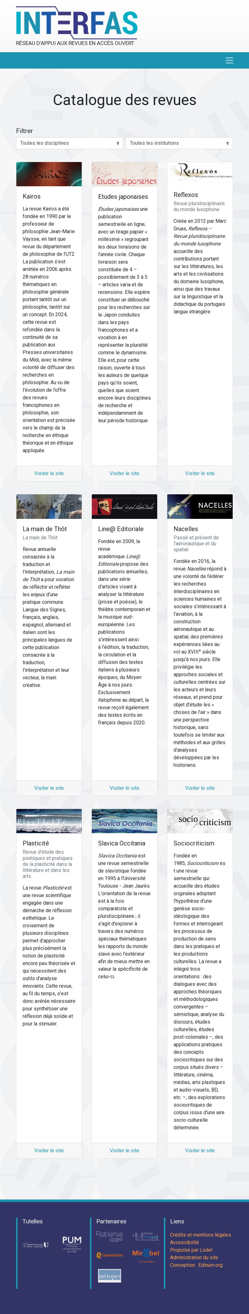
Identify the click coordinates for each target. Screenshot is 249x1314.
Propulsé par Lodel (191, 1250)
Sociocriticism (194, 843)
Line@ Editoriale (121, 529)
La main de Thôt (45, 529)
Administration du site (194, 1258)
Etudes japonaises (123, 196)
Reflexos (186, 195)
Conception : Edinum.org (196, 1265)
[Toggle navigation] (229, 60)
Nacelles (186, 529)
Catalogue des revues (124, 100)
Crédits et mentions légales (200, 1235)
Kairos (32, 196)
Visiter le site (49, 473)
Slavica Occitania (121, 843)
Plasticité (36, 843)
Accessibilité (184, 1242)
